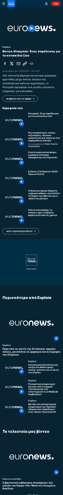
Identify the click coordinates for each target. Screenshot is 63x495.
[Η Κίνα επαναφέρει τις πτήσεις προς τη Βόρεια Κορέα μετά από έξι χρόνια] (44, 216)
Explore (6, 345)
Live (56, 3)
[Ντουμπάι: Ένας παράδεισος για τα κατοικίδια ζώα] (44, 120)
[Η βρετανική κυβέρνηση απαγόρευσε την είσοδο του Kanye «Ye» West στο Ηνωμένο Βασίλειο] (31, 485)
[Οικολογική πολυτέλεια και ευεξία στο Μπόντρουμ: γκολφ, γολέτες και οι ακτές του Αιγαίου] (44, 369)
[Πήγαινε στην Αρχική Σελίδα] (11, 3)
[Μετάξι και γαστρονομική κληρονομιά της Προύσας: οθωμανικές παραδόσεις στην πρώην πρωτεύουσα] (44, 409)
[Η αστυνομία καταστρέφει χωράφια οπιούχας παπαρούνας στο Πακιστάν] (44, 159)
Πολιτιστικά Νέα (11, 479)
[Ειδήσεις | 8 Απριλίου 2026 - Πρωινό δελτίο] (44, 178)
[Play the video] (31, 28)
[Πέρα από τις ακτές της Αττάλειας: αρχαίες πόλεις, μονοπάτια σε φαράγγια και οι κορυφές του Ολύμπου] (31, 351)
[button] (20, 231)
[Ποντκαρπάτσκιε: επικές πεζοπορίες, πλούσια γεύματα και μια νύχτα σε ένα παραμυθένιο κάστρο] (44, 139)
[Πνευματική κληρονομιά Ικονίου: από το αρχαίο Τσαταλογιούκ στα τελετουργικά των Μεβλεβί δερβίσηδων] (44, 389)
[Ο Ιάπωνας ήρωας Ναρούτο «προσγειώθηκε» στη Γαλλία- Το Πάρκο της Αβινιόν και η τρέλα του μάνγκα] (44, 197)
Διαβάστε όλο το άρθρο (18, 98)
